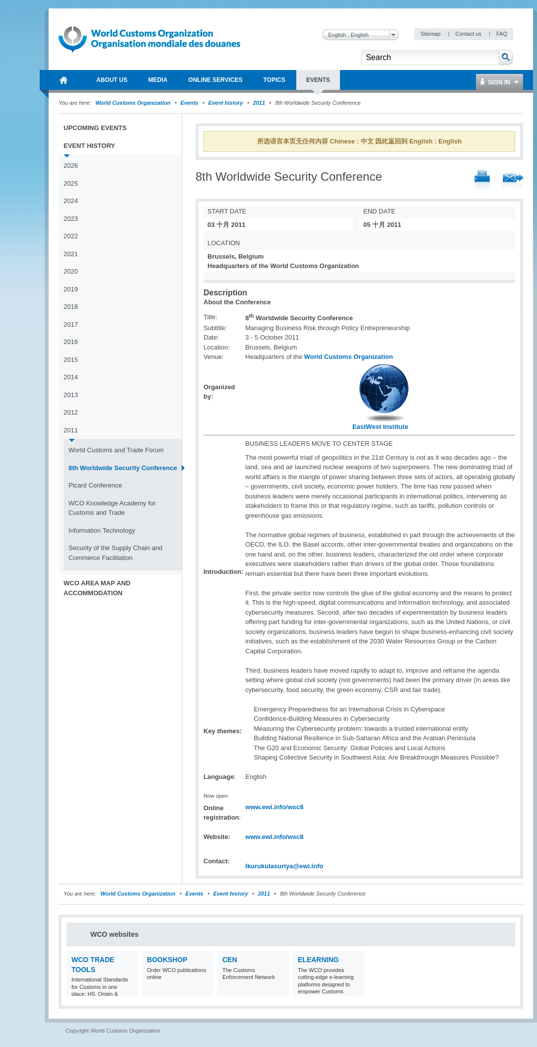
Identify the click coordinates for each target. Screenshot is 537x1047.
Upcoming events (95, 128)
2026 (71, 165)
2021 (71, 254)
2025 (71, 183)
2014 (71, 377)
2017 (71, 324)
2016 (71, 342)
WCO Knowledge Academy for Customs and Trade (112, 508)
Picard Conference (95, 485)
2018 (71, 306)
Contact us (469, 34)
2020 (71, 271)
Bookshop (167, 960)
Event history (225, 103)
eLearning (318, 960)
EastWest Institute (380, 426)
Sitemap (431, 34)
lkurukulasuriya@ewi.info (284, 866)
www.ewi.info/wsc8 (274, 807)
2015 (71, 359)
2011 (259, 103)
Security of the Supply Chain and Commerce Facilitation (115, 552)
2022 (71, 236)
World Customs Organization (133, 103)
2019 (71, 289)
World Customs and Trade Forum (116, 450)
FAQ (501, 34)
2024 (71, 201)
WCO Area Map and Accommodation (97, 588)
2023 (71, 218)
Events (190, 103)
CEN (229, 960)
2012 (71, 412)
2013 (71, 395)
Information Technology (101, 530)
